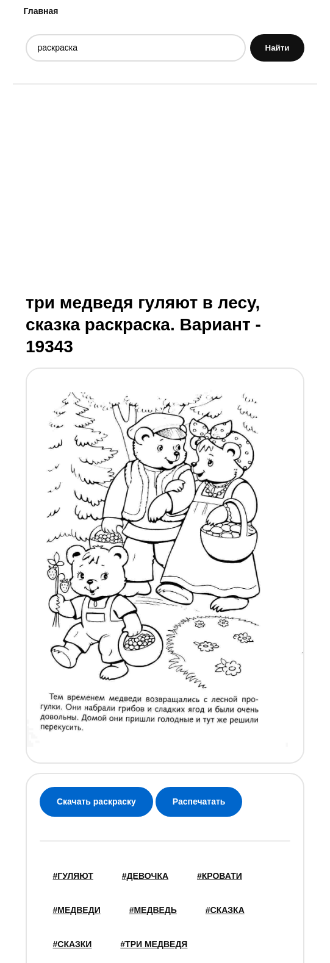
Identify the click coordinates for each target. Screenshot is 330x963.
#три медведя (153, 944)
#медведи (77, 910)
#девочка (145, 876)
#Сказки (72, 944)
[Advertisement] (165, 187)
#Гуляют (73, 876)
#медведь (153, 910)
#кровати (219, 876)
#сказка (225, 910)
